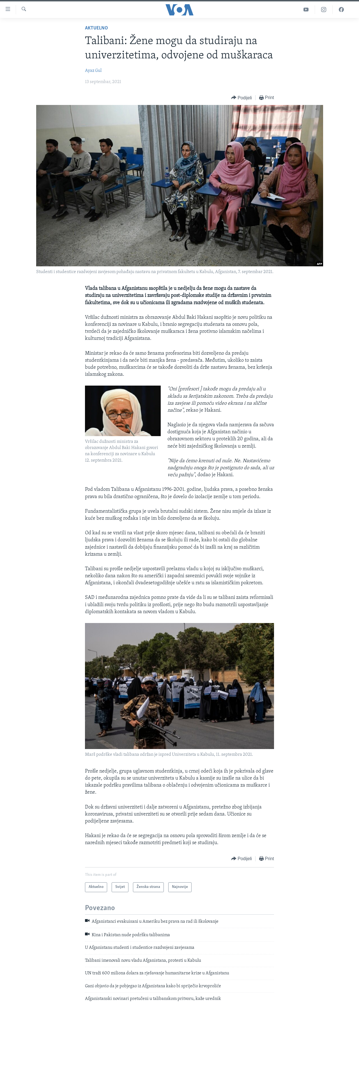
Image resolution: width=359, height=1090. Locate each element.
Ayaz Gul (93, 70)
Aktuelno (96, 28)
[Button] (241, 98)
